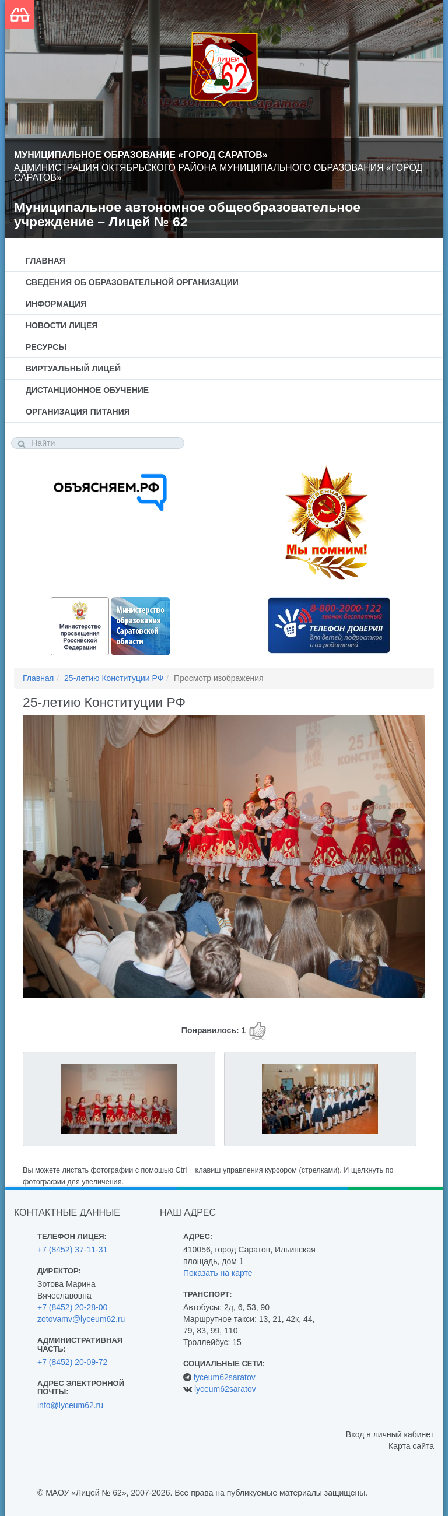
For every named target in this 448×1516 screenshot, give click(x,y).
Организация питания (78, 411)
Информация (56, 303)
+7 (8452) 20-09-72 (72, 1362)
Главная (45, 260)
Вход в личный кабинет (390, 1434)
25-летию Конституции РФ (113, 678)
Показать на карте (218, 1273)
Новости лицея (61, 325)
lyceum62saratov (225, 1377)
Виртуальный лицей (73, 368)
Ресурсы (46, 347)
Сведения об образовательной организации (132, 282)
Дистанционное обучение (87, 390)
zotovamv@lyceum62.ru (81, 1319)
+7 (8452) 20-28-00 (72, 1307)
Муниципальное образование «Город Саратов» (141, 155)
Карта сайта (411, 1446)
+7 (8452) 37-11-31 (72, 1249)
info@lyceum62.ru (70, 1405)
